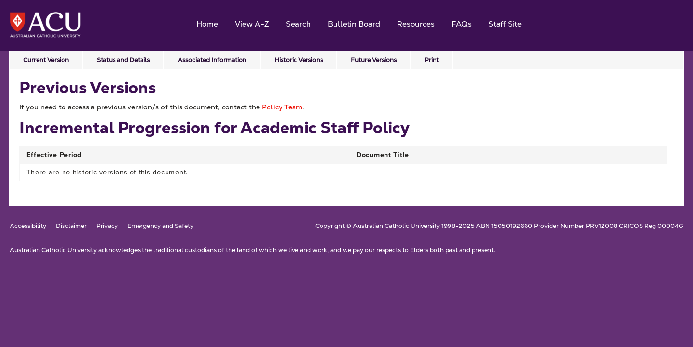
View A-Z (252, 24)
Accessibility (28, 226)
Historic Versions (298, 60)
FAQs (461, 24)
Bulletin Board (354, 24)
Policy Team (282, 107)
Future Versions (374, 60)
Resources (416, 24)
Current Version (46, 60)
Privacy (107, 226)
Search (298, 24)
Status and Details (123, 60)
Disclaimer (71, 226)
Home (207, 24)
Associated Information (212, 60)
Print (431, 60)
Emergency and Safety (160, 226)
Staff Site (505, 24)
